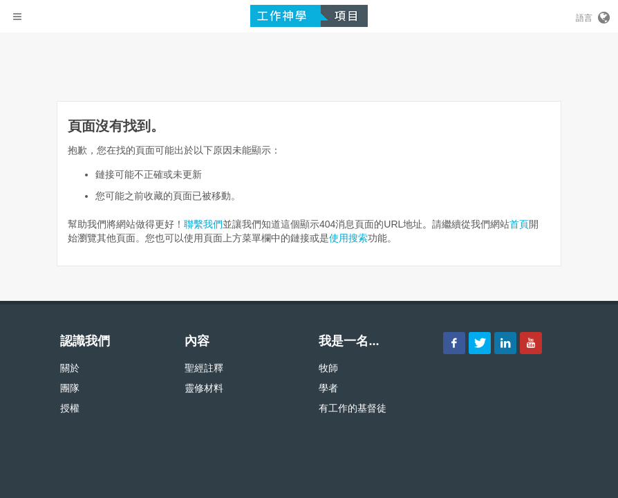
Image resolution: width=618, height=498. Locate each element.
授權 (69, 408)
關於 (69, 368)
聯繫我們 (203, 224)
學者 (328, 388)
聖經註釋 (204, 368)
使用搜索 (348, 237)
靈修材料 (204, 388)
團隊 (69, 388)
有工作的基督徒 (352, 408)
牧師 (328, 368)
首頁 (519, 224)
